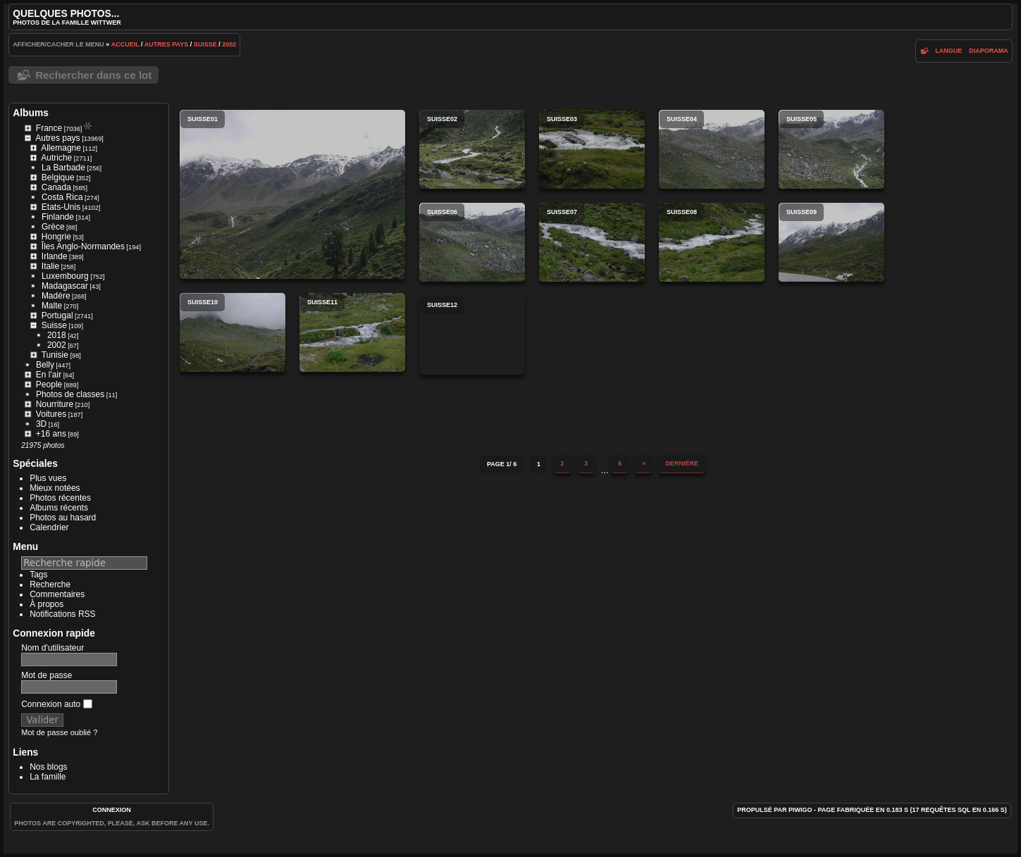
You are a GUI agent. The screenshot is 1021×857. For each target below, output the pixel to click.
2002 (229, 44)
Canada (56, 187)
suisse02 (472, 149)
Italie (50, 266)
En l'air (48, 375)
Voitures (51, 414)
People (49, 384)
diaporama (988, 50)
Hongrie (56, 237)
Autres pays (166, 44)
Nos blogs (48, 767)
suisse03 (592, 149)
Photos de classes (70, 394)
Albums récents (59, 508)
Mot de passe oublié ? (59, 732)
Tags (38, 575)
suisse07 (592, 242)
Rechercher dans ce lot (93, 75)
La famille (48, 777)
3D (41, 424)
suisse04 (712, 149)
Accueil (125, 44)
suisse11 (352, 332)
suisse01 (292, 194)
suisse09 (831, 242)
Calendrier (49, 527)
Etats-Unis (61, 207)
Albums (31, 112)
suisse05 (831, 149)
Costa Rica (62, 197)
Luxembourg (65, 276)
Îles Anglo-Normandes (83, 246)
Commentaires (57, 594)
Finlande (58, 217)
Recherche (50, 584)
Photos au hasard (63, 518)
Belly (45, 365)
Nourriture (54, 404)
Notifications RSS (62, 614)
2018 (56, 335)
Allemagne (61, 148)
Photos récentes (60, 498)
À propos (46, 604)
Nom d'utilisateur (52, 648)
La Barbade (63, 168)
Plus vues (48, 478)
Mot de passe (46, 675)
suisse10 (232, 332)
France (49, 128)
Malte (52, 306)
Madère (56, 296)
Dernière (682, 463)
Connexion (111, 809)
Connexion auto (56, 704)
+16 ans (51, 434)
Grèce (53, 227)
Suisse (205, 44)
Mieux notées (55, 488)
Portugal (57, 315)
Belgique (58, 177)
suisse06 (472, 242)
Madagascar (65, 286)
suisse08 (712, 242)
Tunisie (55, 355)
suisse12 (472, 335)
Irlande (55, 256)
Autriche (56, 158)
